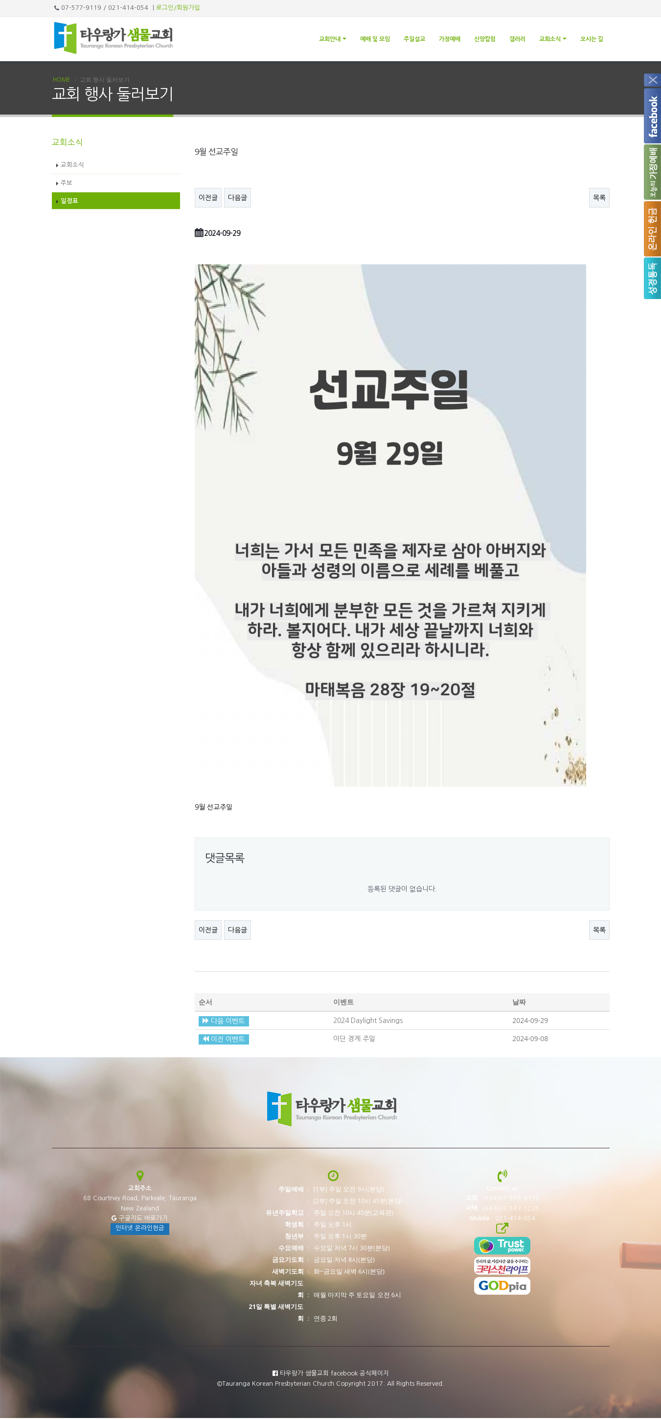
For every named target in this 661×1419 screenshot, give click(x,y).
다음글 (237, 198)
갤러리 (517, 39)
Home (61, 80)
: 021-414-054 (502, 1218)
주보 (66, 183)
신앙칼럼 (485, 39)
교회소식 (550, 39)
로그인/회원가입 (178, 7)
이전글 (208, 198)
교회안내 (330, 39)
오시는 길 (591, 39)
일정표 (69, 201)
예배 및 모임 (375, 39)
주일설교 (414, 39)
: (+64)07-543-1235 (502, 1209)
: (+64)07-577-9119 (502, 1199)
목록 (599, 198)
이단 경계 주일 (354, 1039)
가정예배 (449, 39)
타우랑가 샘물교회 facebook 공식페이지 (331, 1374)
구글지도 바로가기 (140, 1218)
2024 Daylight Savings (368, 1021)
